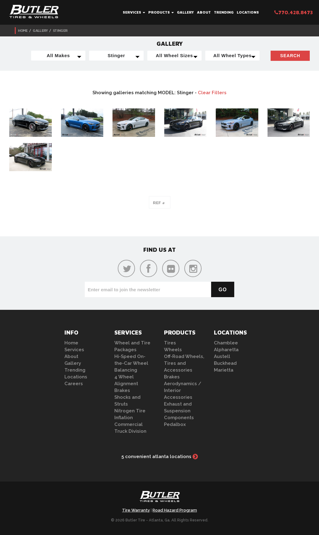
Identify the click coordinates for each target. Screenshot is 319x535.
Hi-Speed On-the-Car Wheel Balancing (131, 363)
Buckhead (225, 363)
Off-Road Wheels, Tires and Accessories (184, 363)
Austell (222, 356)
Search (290, 55)
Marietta (223, 370)
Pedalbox (175, 424)
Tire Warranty (136, 510)
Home (23, 30)
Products (161, 12)
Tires (170, 343)
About (204, 12)
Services (134, 12)
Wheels (173, 349)
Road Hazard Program (175, 510)
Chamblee (226, 343)
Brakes (122, 390)
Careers (73, 383)
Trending (224, 12)
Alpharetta (226, 349)
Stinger (60, 30)
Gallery (185, 12)
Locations (248, 12)
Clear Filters (212, 92)
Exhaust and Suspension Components (179, 410)
